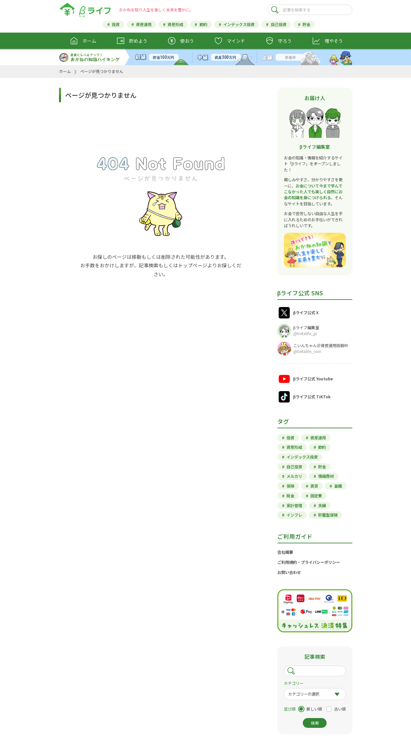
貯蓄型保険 (328, 515)
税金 (290, 496)
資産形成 (175, 24)
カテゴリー (293, 683)
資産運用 (144, 24)
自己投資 (278, 24)
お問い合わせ (289, 572)
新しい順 (314, 709)
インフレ (294, 515)
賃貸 (314, 486)
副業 (338, 486)
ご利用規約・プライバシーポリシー (308, 562)
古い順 (340, 709)
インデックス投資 (239, 24)
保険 (290, 486)
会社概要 (285, 552)
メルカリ (294, 476)
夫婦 (322, 505)
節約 (203, 24)
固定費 (316, 496)
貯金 (306, 24)
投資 (116, 24)
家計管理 (294, 505)
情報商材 (326, 476)
